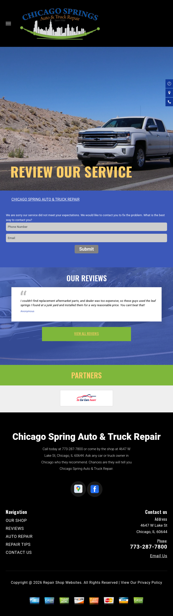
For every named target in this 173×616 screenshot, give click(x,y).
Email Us (158, 556)
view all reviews (86, 333)
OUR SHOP (16, 520)
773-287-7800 (72, 449)
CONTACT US (19, 552)
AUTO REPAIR (19, 536)
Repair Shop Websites (62, 582)
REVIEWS (15, 528)
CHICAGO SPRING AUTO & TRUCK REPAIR (45, 199)
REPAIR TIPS (18, 544)
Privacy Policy (150, 582)
